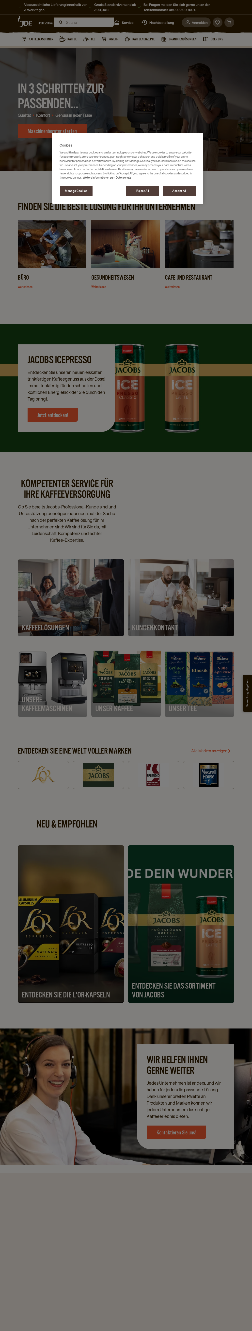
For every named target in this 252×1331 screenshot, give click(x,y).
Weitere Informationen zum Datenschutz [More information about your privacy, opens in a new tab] (107, 177)
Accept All (179, 191)
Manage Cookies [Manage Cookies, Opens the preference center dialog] (76, 191)
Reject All (142, 191)
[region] (127, 168)
